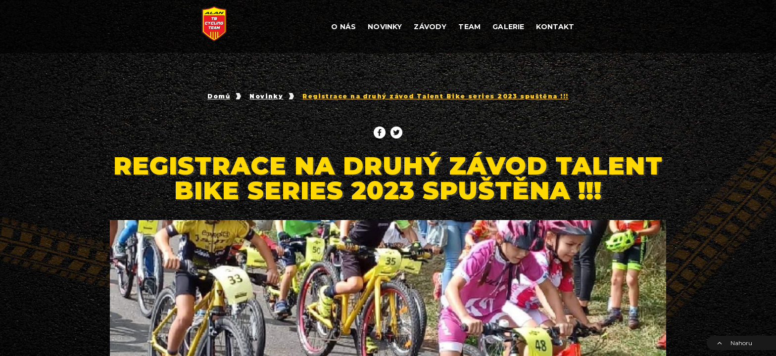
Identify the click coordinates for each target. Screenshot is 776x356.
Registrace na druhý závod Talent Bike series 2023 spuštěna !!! (435, 96)
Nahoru (734, 343)
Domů (218, 96)
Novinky (266, 96)
